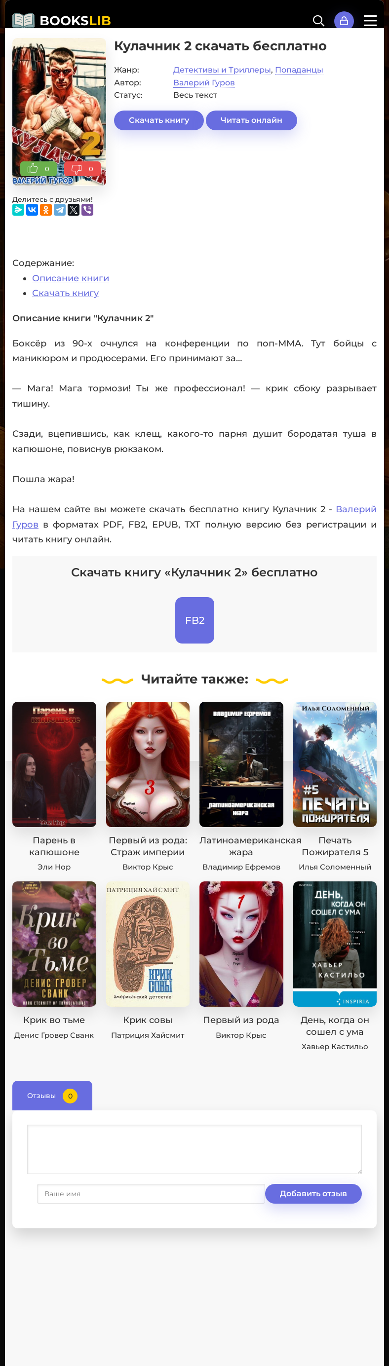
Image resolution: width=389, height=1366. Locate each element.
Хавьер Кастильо (335, 1046)
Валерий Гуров (204, 82)
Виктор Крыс (147, 867)
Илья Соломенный (335, 867)
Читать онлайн (251, 120)
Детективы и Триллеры (222, 70)
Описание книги (70, 278)
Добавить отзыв (75, 1193)
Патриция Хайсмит (147, 1035)
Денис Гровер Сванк (54, 1035)
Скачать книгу (159, 120)
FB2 (194, 620)
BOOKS (75, 21)
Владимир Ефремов (241, 867)
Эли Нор (54, 867)
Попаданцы (299, 70)
